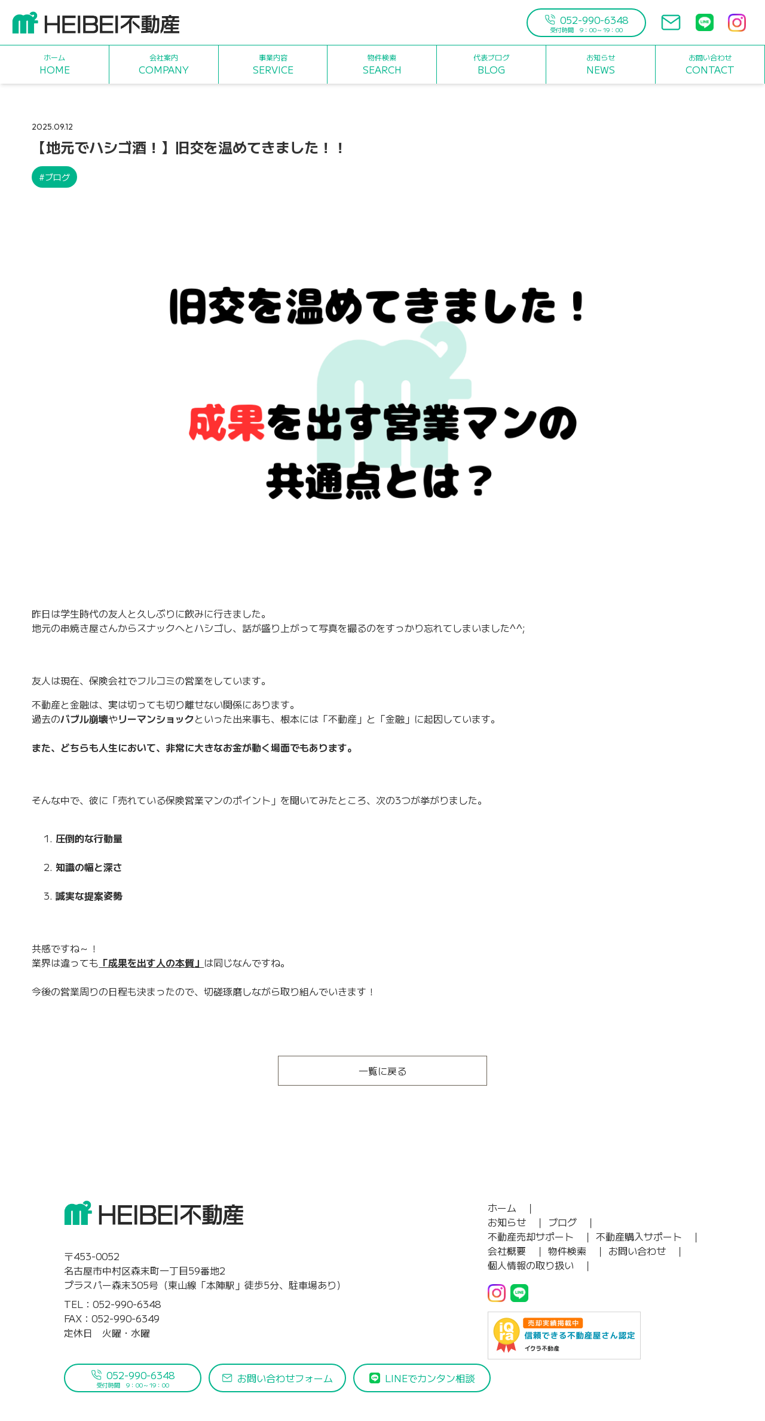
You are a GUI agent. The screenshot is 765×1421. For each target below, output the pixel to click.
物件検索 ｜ (576, 1250)
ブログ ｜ (572, 1222)
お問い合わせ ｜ (646, 1250)
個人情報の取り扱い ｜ (540, 1265)
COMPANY (164, 64)
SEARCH (382, 64)
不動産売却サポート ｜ (540, 1236)
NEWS (600, 64)
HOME (54, 64)
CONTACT (710, 64)
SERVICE (273, 64)
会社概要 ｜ (516, 1250)
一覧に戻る (382, 1071)
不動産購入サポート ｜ (648, 1236)
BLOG (491, 64)
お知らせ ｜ (516, 1222)
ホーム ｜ (512, 1207)
